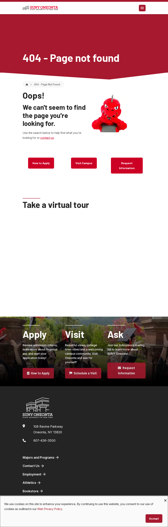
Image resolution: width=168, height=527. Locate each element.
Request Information (127, 165)
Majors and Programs (41, 457)
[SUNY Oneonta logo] (40, 8)
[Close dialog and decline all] (165, 498)
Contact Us (34, 466)
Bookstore (33, 491)
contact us (47, 138)
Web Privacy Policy (49, 509)
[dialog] (84, 511)
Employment (34, 474)
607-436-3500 (44, 440)
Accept (154, 518)
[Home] (26, 84)
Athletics (32, 483)
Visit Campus (83, 163)
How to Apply (41, 163)
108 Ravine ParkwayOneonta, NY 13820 (48, 429)
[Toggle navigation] (142, 8)
